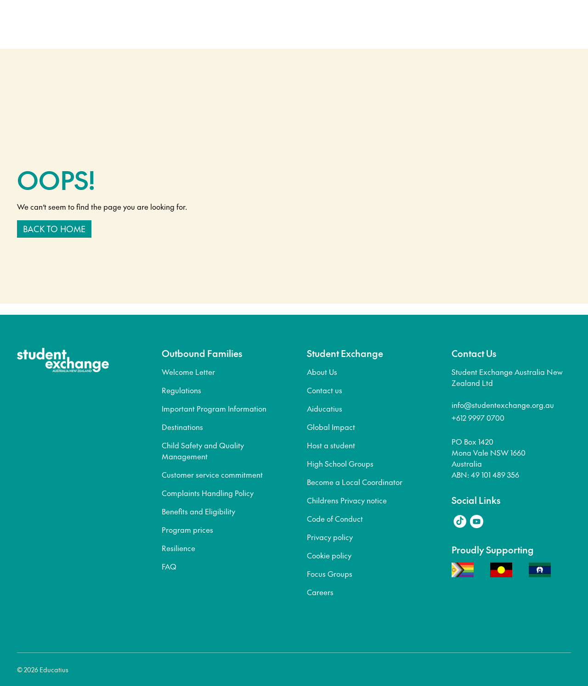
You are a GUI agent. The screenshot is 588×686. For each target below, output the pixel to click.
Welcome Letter (188, 372)
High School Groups (340, 463)
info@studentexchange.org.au (503, 405)
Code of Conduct (335, 518)
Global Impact (331, 427)
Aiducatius (324, 408)
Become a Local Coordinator (354, 482)
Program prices (187, 529)
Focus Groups (329, 574)
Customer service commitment (212, 474)
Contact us (324, 390)
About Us (322, 372)
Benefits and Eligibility (198, 511)
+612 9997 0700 (478, 418)
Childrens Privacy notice (347, 500)
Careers (320, 592)
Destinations (182, 427)
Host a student (331, 445)
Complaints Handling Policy (208, 493)
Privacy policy (330, 537)
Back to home (54, 228)
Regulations (181, 390)
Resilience (178, 548)
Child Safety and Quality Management (203, 450)
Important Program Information (214, 408)
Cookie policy (329, 555)
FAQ (169, 566)
